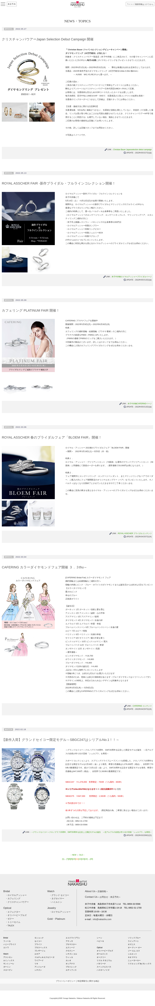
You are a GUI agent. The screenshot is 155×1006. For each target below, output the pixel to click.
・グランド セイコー (59, 895)
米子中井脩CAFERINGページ (140, 404)
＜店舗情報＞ (96, 891)
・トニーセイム (12, 922)
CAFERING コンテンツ (142, 706)
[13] (83, 859)
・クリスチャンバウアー (17, 902)
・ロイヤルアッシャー (16, 895)
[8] (69, 859)
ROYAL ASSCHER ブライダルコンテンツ (135, 533)
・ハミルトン (55, 902)
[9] (71, 859)
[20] (91, 859)
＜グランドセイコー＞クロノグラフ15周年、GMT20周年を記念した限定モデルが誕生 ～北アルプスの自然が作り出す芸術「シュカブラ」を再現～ (91, 832)
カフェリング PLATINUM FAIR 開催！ (30, 310)
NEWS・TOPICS (77, 21)
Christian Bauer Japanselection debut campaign (132, 150)
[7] (67, 859)
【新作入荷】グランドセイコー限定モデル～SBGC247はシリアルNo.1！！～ (60, 740)
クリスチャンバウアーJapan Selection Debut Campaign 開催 (48, 39)
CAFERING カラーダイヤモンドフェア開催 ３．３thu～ (44, 567)
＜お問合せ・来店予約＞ (103, 897)
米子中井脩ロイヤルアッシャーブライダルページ (132, 277)
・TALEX (9, 925)
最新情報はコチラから (140, 4)
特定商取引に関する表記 (88, 981)
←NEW (73, 855)
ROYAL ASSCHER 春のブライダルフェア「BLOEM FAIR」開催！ (52, 437)
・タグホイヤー (56, 898)
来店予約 (12, 4)
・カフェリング (12, 898)
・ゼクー (9, 918)
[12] (80, 859)
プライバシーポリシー (66, 981)
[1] (63, 859)
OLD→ (82, 855)
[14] (86, 859)
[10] (74, 859)
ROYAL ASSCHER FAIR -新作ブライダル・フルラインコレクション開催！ (58, 183)
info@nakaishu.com (102, 919)
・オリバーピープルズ (16, 915)
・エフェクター (12, 912)
